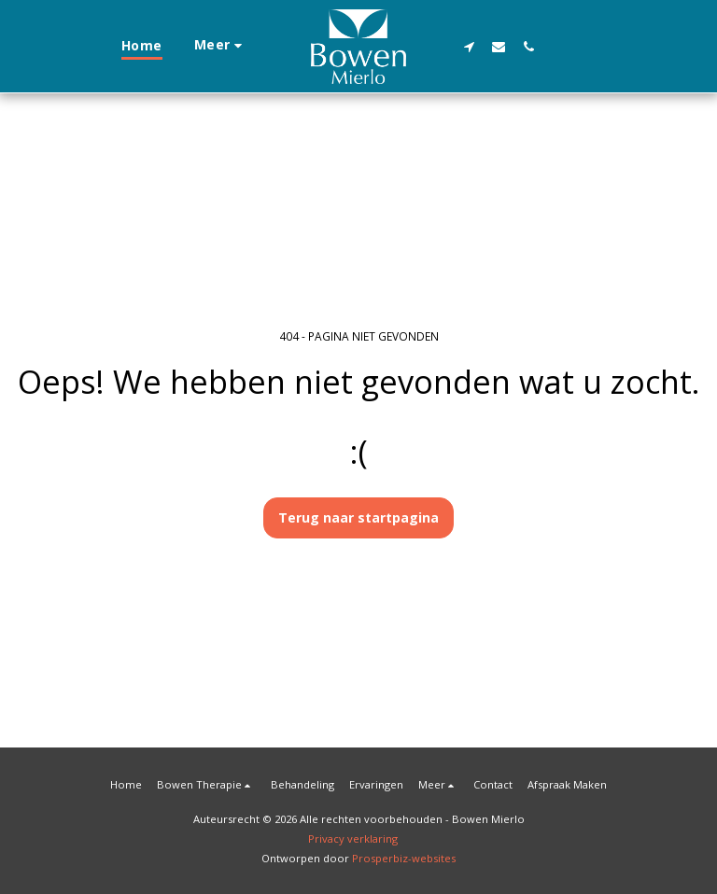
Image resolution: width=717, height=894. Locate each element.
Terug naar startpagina (358, 517)
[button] (469, 46)
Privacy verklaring (353, 838)
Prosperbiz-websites (404, 858)
